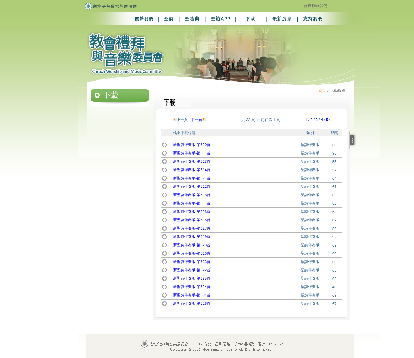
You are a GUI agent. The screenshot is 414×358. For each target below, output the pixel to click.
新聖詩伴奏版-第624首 (191, 287)
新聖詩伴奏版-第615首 (191, 220)
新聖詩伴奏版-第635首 (191, 278)
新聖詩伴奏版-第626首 (191, 303)
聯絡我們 (319, 6)
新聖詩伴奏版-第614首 (191, 170)
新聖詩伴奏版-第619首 (191, 236)
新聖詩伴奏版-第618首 (191, 195)
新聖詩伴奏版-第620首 (191, 145)
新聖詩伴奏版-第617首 (191, 203)
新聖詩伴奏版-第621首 (191, 178)
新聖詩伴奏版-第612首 (191, 186)
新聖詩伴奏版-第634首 (191, 295)
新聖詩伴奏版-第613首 (191, 161)
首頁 (307, 6)
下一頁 (196, 120)
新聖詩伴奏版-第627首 (191, 228)
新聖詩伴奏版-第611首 (191, 153)
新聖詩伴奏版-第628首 (191, 245)
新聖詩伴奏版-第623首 (191, 211)
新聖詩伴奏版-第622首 (191, 270)
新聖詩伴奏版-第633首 (191, 261)
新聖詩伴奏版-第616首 (191, 253)
